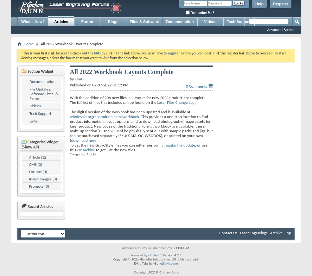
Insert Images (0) (43, 179)
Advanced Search (281, 30)
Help (259, 4)
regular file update (179, 145)
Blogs (113, 22)
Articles (61, 22)
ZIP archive (86, 149)
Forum (87, 22)
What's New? (33, 22)
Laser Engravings (254, 232)
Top (288, 232)
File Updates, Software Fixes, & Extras (43, 94)
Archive (276, 232)
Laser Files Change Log (176, 102)
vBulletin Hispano (165, 263)
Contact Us (229, 232)
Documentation (180, 22)
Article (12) (38, 157)
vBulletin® (155, 255)
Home (29, 43)
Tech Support (40, 113)
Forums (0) (38, 171)
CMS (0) (35, 164)
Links (33, 121)
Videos (210, 22)
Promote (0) (39, 186)
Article (91, 154)
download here (83, 140)
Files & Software (144, 22)
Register (280, 4)
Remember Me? (200, 12)
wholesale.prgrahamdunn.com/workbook (104, 116)
